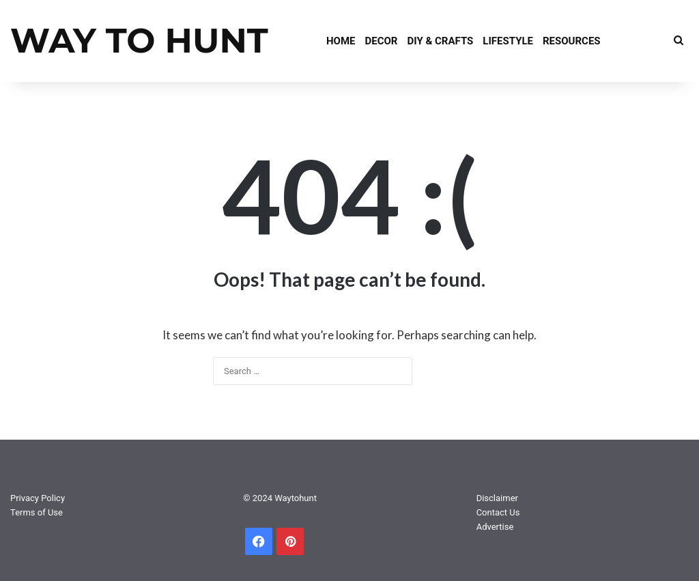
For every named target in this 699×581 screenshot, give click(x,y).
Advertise (495, 527)
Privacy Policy (37, 498)
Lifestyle (508, 41)
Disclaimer (497, 498)
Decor (381, 41)
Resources (572, 41)
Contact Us (498, 512)
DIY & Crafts (440, 41)
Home (341, 41)
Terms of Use (36, 512)
